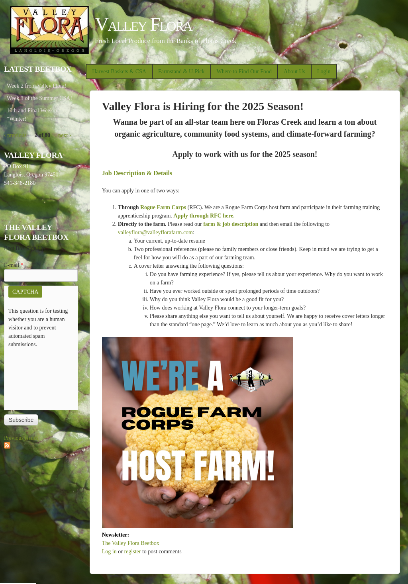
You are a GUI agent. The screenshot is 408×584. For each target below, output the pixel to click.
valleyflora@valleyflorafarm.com (155, 232)
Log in (109, 552)
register (132, 552)
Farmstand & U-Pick (181, 71)
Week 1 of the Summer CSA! (39, 98)
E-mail (14, 265)
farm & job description (230, 224)
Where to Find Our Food (244, 71)
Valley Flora (143, 24)
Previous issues (21, 438)
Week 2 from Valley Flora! (36, 86)
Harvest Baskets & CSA (119, 71)
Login (323, 71)
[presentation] (41, 377)
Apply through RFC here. (204, 216)
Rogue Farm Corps (163, 207)
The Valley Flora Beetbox (130, 543)
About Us (294, 71)
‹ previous (15, 135)
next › (64, 135)
